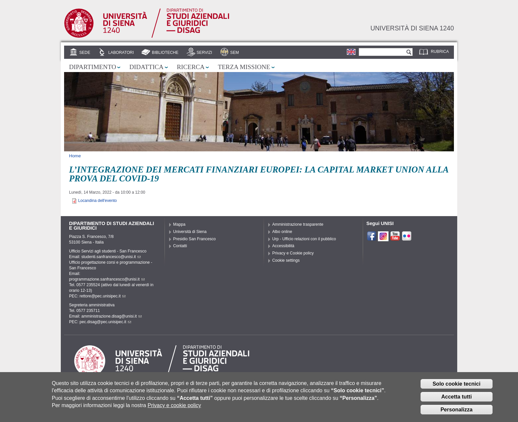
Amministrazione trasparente (297, 224)
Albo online (282, 231)
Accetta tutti (456, 401)
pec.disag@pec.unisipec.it (105, 322)
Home (75, 155)
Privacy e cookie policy (174, 410)
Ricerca (190, 66)
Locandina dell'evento (97, 200)
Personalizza (456, 414)
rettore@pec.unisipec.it (103, 296)
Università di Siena (189, 231)
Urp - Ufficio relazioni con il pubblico (304, 239)
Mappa (179, 224)
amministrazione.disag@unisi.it (111, 316)
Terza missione (244, 66)
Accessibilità (283, 246)
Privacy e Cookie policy (293, 253)
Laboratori (121, 52)
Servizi (204, 52)
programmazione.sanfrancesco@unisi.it (107, 279)
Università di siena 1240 (412, 28)
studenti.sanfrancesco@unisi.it (111, 256)
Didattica (146, 66)
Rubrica (440, 51)
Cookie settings (286, 260)
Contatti (180, 246)
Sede (84, 52)
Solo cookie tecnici (456, 388)
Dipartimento (92, 66)
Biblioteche (165, 52)
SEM (234, 52)
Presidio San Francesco (194, 239)
